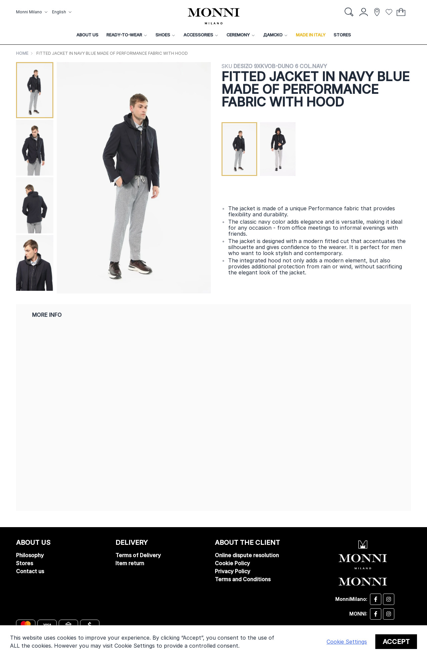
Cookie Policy (232, 563)
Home (22, 53)
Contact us (30, 571)
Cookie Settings (347, 641)
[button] (32, 12)
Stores (24, 563)
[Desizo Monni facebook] (375, 599)
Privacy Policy (232, 571)
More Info (47, 314)
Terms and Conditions (243, 579)
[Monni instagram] (388, 614)
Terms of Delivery (138, 555)
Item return (129, 563)
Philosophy (30, 555)
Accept (396, 642)
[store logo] (214, 16)
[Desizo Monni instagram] (388, 599)
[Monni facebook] (375, 614)
